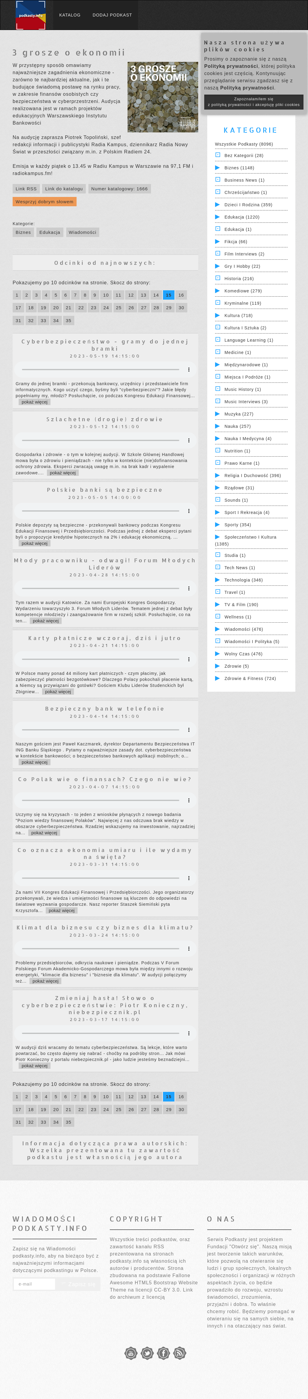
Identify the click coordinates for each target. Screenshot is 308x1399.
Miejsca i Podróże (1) (247, 377)
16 (181, 295)
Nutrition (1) (237, 451)
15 (169, 295)
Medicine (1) (237, 352)
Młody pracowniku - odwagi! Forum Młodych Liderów (105, 563)
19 (43, 307)
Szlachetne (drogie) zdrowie (105, 418)
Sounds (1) (236, 500)
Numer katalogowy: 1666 (119, 188)
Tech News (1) (239, 567)
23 (94, 307)
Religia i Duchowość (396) (252, 475)
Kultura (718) (238, 315)
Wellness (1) (237, 617)
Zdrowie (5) (236, 666)
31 (18, 320)
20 (56, 307)
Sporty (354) (237, 524)
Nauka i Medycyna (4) (248, 438)
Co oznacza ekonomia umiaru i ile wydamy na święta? (105, 853)
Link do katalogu (64, 188)
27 (144, 307)
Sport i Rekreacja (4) (247, 512)
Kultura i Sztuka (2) (245, 327)
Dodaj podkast (112, 15)
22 (81, 307)
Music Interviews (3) (246, 401)
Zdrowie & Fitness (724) (250, 678)
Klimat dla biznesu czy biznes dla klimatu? (105, 927)
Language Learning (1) (248, 340)
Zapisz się (78, 1284)
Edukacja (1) (238, 229)
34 (56, 320)
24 (106, 307)
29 (169, 307)
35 (69, 320)
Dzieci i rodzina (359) (248, 204)
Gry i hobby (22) (242, 266)
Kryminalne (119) (242, 303)
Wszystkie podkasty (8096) (244, 144)
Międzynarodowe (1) (246, 364)
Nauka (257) (237, 426)
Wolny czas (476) (243, 653)
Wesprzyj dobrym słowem (45, 201)
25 (119, 307)
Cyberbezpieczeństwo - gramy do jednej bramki (105, 345)
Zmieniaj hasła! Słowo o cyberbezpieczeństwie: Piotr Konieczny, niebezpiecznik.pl (105, 1004)
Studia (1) (235, 555)
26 (131, 307)
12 (131, 295)
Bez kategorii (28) (243, 155)
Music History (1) (242, 389)
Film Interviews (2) (244, 254)
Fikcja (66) (235, 241)
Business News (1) (244, 180)
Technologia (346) (243, 580)
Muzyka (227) (239, 414)
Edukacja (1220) (242, 217)
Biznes (23, 232)
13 (143, 295)
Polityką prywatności (231, 66)
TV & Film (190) (241, 604)
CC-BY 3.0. (167, 1289)
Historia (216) (239, 278)
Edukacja (49, 232)
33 (43, 320)
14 (156, 295)
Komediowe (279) (243, 291)
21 (69, 307)
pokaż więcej (35, 401)
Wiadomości (83, 232)
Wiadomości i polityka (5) (251, 641)
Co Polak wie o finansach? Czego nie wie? (105, 778)
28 (156, 307)
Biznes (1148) (239, 167)
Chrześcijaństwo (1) (245, 192)
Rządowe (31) (239, 487)
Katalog (70, 15)
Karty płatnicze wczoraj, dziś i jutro (105, 637)
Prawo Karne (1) (242, 463)
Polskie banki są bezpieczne (105, 489)
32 (31, 320)
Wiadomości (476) (243, 629)
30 (181, 307)
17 (18, 307)
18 (31, 307)
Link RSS (26, 188)
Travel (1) (234, 592)
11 (119, 295)
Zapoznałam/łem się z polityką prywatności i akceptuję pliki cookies (254, 102)
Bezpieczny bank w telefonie (105, 708)
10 (106, 295)
